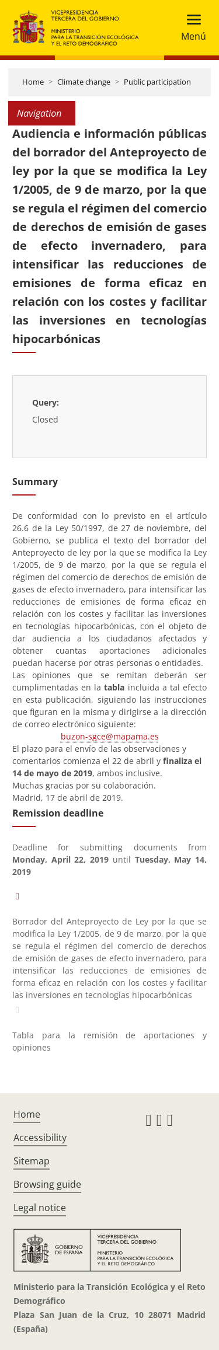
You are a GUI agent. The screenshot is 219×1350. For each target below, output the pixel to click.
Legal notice (39, 1207)
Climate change (83, 81)
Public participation (157, 81)
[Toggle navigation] (190, 27)
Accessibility (40, 1137)
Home (33, 81)
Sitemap (31, 1160)
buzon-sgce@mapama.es (110, 736)
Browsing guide (47, 1184)
